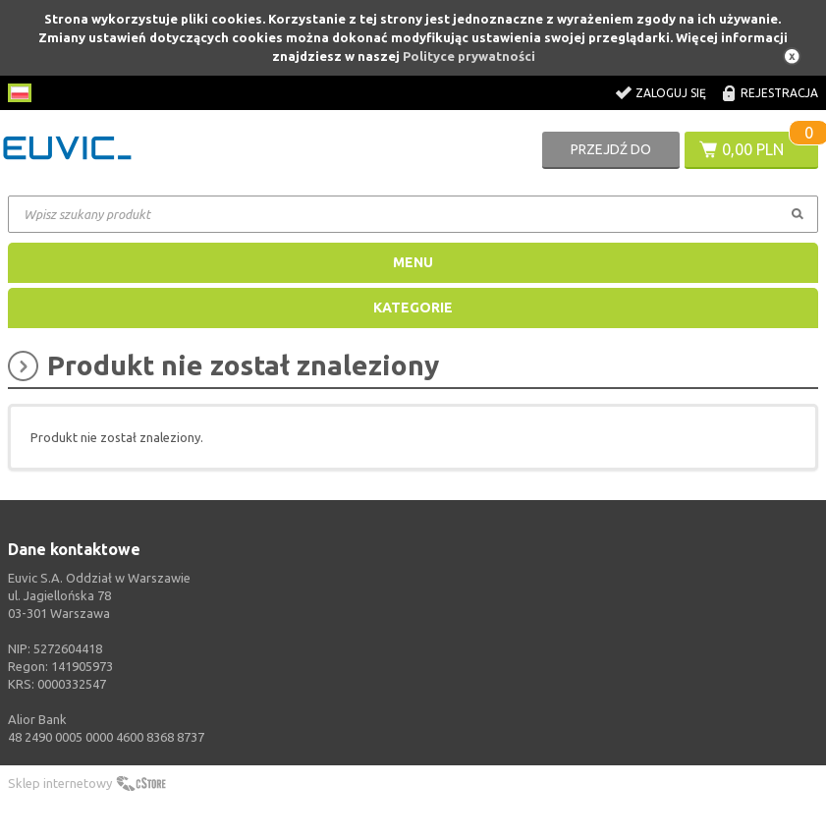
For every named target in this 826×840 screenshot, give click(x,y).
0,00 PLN (753, 149)
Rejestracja (779, 92)
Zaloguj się (670, 92)
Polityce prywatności (469, 56)
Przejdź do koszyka (611, 155)
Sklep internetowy (60, 783)
